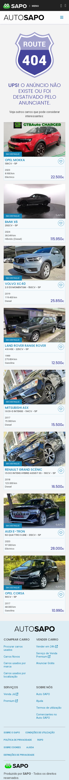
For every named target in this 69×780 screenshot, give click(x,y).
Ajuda (39, 700)
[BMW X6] (35, 201)
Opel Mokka (31, 161)
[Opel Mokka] (35, 139)
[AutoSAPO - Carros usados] (24, 17)
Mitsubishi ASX (31, 409)
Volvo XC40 (31, 285)
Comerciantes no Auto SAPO (46, 716)
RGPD (40, 740)
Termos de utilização (48, 707)
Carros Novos (12, 656)
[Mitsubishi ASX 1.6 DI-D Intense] (35, 387)
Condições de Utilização (40, 732)
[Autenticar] (61, 6)
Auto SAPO (43, 694)
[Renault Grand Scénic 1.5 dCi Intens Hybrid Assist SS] (35, 449)
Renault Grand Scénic (31, 471)
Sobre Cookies (12, 747)
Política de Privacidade (18, 740)
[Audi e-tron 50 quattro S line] (35, 511)
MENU (35, 6)
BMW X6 (31, 223)
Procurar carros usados (13, 648)
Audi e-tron (31, 533)
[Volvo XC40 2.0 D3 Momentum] (35, 263)
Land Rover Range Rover (31, 347)
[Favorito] (61, 161)
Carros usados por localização (15, 675)
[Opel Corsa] (35, 573)
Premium (11, 700)
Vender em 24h (47, 646)
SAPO (16, 766)
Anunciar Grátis (45, 663)
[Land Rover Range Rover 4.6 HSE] (35, 325)
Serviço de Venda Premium (46, 655)
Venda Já (11, 694)
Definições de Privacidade (19, 755)
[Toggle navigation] (62, 17)
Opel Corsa (31, 594)
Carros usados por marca (15, 665)
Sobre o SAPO (12, 732)
